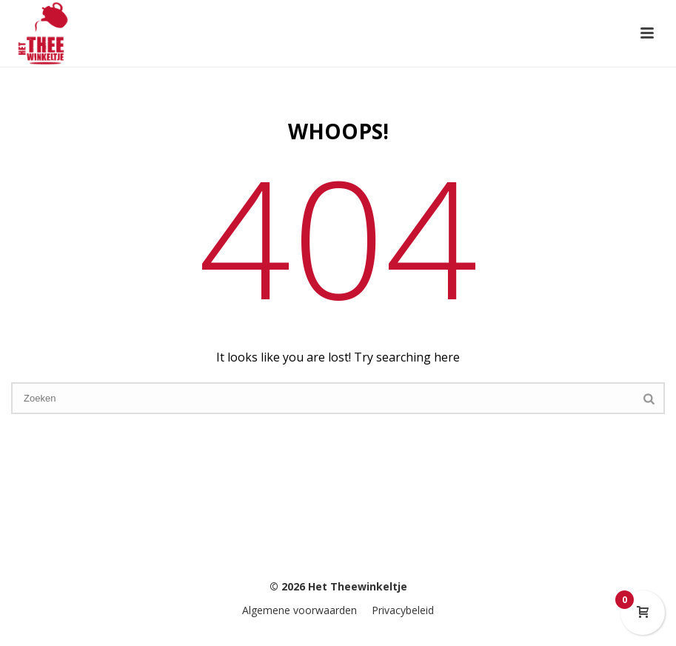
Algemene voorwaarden (299, 610)
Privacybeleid (403, 610)
